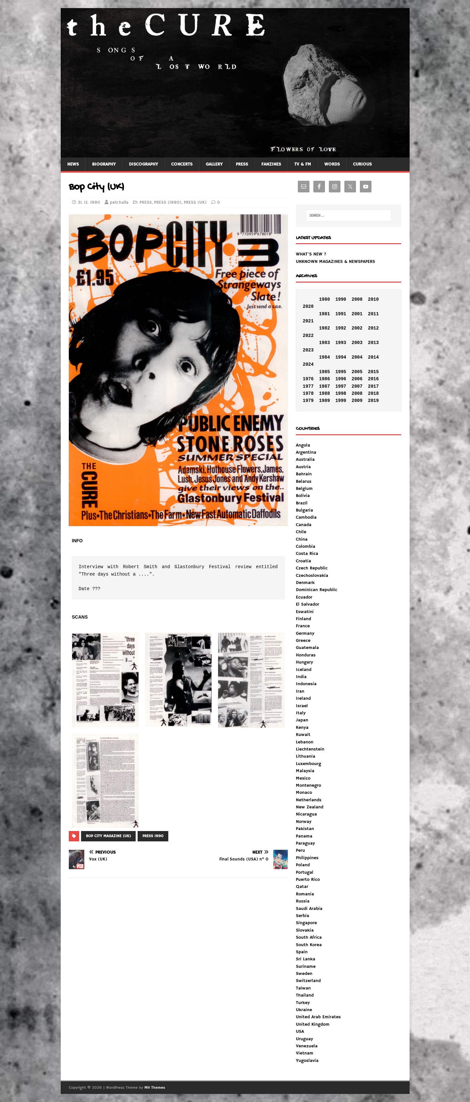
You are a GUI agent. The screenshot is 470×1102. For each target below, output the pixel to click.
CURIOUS (362, 164)
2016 (373, 379)
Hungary (304, 662)
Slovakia (305, 930)
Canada (303, 525)
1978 (308, 393)
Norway (303, 822)
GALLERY (214, 164)
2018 (373, 393)
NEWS (73, 164)
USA (300, 1031)
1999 (340, 400)
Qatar (302, 887)
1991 (340, 314)
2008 (357, 393)
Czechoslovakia (312, 575)
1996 (340, 379)
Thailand (305, 995)
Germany (305, 633)
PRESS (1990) (168, 202)
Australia (305, 459)
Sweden (304, 974)
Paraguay (305, 843)
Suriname (306, 966)
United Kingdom (312, 1024)
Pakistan (305, 829)
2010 (373, 299)
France (303, 626)
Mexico (303, 778)
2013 (373, 342)
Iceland (303, 670)
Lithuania (305, 756)
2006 (357, 379)
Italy (301, 713)
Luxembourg (308, 764)
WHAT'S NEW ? (311, 254)
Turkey (303, 1003)
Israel (302, 706)
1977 (308, 386)
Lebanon (304, 742)
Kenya (302, 727)
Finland (303, 619)
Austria (303, 467)
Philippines (307, 858)
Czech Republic (312, 568)
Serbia (302, 916)
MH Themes (154, 1087)
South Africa (309, 937)
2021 (308, 321)
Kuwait (303, 735)
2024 (308, 364)
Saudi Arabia (309, 909)
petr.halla (119, 202)
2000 (357, 299)
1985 (324, 371)
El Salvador (307, 604)
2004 (357, 357)
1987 (324, 386)
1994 (340, 357)
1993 (340, 342)
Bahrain (304, 474)
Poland (303, 865)
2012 (373, 328)
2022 (308, 335)
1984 (324, 357)
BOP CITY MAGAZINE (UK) (108, 836)
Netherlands (308, 800)
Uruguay (304, 1039)
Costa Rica (307, 553)
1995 (340, 371)
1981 (324, 314)
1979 (308, 400)
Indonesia (306, 684)
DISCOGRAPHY (143, 164)
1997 (340, 386)
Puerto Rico (308, 879)
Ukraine (304, 1010)
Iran (300, 691)
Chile (301, 532)
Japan (302, 720)
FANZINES (271, 164)
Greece (303, 640)
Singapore (306, 923)
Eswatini (305, 612)
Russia (302, 901)
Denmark (305, 583)
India (301, 677)
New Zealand (309, 807)
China (302, 539)
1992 (340, 328)
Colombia (305, 546)
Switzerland (308, 981)
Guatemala (307, 648)
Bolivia (303, 496)
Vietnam (304, 1053)
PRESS (242, 164)
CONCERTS (182, 164)
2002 (357, 328)
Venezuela (307, 1046)
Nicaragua (306, 814)
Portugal (304, 872)
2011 (373, 314)
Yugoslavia (307, 1061)
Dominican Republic (316, 590)
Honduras (306, 655)
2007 (357, 386)
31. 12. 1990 (89, 202)
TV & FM (302, 164)
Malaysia (305, 771)
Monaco (304, 792)
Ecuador (304, 597)
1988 (324, 393)
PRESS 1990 (152, 836)
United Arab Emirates (318, 1017)
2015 (373, 371)
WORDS (332, 164)
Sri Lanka (305, 959)
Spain (302, 952)
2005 (357, 371)
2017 (373, 386)
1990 (340, 299)
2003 (357, 342)
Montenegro (308, 785)
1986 (324, 379)
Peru (300, 850)
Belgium (304, 489)
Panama (304, 836)
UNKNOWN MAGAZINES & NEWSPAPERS (335, 262)
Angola (303, 445)
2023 (308, 350)
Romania (305, 894)
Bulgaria (304, 510)
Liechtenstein (310, 749)
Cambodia (306, 517)
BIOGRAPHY (104, 164)
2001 (357, 314)
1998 (340, 393)
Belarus (303, 481)
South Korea (309, 945)
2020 (308, 306)
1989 (324, 400)
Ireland (303, 698)
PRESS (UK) (195, 202)
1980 (324, 299)
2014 (373, 357)
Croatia (303, 561)
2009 (357, 400)
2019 (373, 400)
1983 (324, 342)
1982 (324, 328)
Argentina (306, 452)
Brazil (302, 503)
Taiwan (303, 988)
